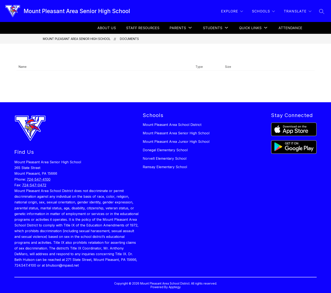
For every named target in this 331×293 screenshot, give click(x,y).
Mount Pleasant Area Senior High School (76, 39)
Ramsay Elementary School (165, 167)
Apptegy (175, 287)
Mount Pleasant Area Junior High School (176, 141)
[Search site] (321, 11)
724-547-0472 (34, 185)
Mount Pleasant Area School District (172, 125)
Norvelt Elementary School (164, 158)
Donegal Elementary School (165, 150)
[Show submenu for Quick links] (250, 27)
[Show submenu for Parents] (178, 27)
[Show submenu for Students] (212, 27)
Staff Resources (142, 28)
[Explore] (232, 11)
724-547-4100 (38, 179)
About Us (106, 28)
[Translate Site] (297, 11)
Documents (129, 39)
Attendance (290, 28)
